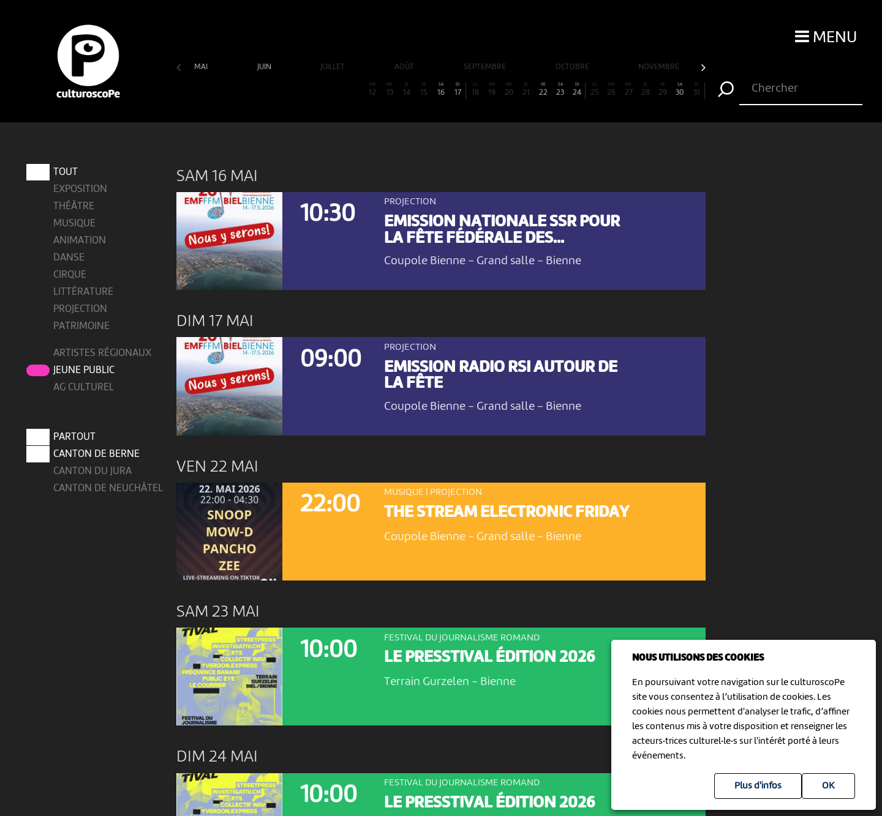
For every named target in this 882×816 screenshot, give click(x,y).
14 (407, 90)
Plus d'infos (758, 786)
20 (509, 90)
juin (265, 67)
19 (492, 90)
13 (390, 90)
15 (424, 90)
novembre (659, 67)
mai (201, 67)
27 (628, 90)
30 (680, 90)
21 (526, 90)
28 (646, 90)
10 (339, 90)
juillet (333, 67)
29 (663, 90)
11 (356, 90)
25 (595, 90)
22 (543, 90)
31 (696, 90)
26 (611, 90)
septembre (486, 67)
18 (475, 90)
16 (441, 90)
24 (577, 90)
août (405, 67)
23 (560, 90)
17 (458, 90)
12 (372, 90)
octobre (573, 67)
